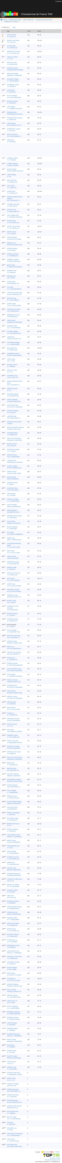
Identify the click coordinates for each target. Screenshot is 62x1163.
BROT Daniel (10, 551)
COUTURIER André (12, 405)
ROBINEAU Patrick (12, 735)
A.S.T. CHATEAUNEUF (13, 1135)
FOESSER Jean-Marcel (13, 309)
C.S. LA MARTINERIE (13, 344)
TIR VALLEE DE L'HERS (14, 473)
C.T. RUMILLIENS (12, 936)
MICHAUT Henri (11, 209)
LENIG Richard (11, 123)
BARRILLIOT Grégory (13, 884)
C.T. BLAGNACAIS (12, 764)
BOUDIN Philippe (12, 967)
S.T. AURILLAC (11, 36)
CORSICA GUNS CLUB (14, 429)
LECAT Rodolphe (12, 504)
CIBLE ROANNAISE (13, 479)
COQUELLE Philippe (13, 1084)
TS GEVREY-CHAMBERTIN (15, 534)
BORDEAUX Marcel (12, 1017)
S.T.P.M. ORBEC (12, 969)
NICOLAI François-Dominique (15, 427)
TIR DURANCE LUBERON (14, 731)
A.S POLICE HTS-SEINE (14, 239)
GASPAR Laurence (12, 663)
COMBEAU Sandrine (13, 259)
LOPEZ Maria (11, 1139)
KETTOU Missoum (12, 134)
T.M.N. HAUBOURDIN (13, 457)
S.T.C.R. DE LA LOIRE (13, 547)
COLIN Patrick (11, 521)
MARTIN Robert (11, 702)
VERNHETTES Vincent (13, 51)
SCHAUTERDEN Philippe (14, 801)
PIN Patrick (10, 287)
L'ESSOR (9, 423)
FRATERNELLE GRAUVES (15, 114)
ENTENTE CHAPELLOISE (14, 244)
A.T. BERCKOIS (11, 119)
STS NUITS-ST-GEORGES (14, 407)
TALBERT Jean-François (14, 652)
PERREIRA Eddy (12, 112)
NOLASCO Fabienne (13, 774)
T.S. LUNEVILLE (11, 187)
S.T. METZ (10, 1130)
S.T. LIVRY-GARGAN (13, 300)
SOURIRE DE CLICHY (13, 512)
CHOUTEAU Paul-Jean (13, 573)
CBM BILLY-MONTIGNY (14, 523)
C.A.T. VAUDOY (11, 233)
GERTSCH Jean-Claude (14, 752)
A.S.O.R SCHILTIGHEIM (14, 305)
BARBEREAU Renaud (13, 315)
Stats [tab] (14, 27)
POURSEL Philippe (12, 331)
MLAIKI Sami (10, 1045)
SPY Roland (10, 532)
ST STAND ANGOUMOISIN (15, 665)
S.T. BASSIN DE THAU (13, 632)
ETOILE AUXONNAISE (13, 720)
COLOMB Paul (11, 978)
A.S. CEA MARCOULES (14, 333)
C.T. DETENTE (11, 704)
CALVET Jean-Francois (13, 226)
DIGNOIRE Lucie (12, 1128)
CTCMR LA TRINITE (13, 165)
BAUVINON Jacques (13, 818)
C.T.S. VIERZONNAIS (13, 501)
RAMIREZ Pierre (11, 270)
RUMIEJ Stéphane (12, 785)
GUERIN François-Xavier (14, 421)
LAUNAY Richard (12, 1023)
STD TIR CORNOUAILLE (14, 468)
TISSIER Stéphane (12, 163)
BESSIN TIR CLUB (12, 1107)
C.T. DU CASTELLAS (13, 53)
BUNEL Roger (11, 265)
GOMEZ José (11, 538)
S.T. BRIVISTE (11, 569)
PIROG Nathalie (11, 851)
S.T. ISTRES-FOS (12, 621)
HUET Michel (10, 578)
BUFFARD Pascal (12, 1144)
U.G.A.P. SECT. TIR (12, 377)
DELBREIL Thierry (12, 326)
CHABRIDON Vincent (13, 353)
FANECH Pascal (11, 471)
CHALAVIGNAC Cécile (13, 835)
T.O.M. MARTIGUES (13, 311)
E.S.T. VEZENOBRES (13, 919)
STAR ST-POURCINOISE (14, 355)
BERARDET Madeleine (13, 1012)
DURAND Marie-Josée (13, 1034)
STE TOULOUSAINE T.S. (14, 136)
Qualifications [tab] (6, 27)
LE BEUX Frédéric (12, 466)
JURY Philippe (11, 106)
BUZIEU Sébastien (12, 527)
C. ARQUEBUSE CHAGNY (14, 742)
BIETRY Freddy (11, 1039)
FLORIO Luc (10, 713)
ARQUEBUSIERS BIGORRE (15, 70)
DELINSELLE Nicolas (13, 589)
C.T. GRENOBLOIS (12, 256)
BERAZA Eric (11, 763)
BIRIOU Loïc (10, 646)
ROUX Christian (11, 989)
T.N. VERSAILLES (12, 47)
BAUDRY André (11, 600)
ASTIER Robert (11, 220)
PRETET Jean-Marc (12, 741)
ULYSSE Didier (11, 46)
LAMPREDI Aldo (11, 416)
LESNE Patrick (11, 191)
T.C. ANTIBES (11, 892)
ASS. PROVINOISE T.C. (14, 418)
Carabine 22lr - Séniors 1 (11, 21)
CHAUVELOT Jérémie (13, 746)
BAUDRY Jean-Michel (13, 40)
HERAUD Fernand (12, 995)
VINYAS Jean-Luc (12, 1001)
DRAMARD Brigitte (12, 1028)
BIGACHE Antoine (12, 613)
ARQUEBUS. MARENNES (14, 75)
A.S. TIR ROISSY (12, 1096)
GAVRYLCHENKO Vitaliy (14, 669)
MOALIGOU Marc (12, 62)
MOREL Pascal (11, 840)
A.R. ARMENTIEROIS (13, 908)
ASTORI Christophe (12, 410)
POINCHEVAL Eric (12, 912)
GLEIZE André (11, 281)
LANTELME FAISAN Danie (14, 292)
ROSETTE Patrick (12, 1056)
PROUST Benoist (12, 724)
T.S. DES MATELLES (13, 563)
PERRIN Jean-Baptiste (13, 812)
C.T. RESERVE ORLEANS (14, 108)
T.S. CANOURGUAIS (13, 864)
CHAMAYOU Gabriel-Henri (14, 879)
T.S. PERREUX (11, 86)
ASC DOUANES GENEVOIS (15, 171)
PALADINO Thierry (12, 488)
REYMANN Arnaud (12, 1100)
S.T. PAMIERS (11, 366)
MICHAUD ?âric (11, 868)
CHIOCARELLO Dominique (15, 1133)
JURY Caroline (11, 674)
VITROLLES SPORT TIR (14, 339)
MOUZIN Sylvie (11, 929)
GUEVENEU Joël (12, 685)
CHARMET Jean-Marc (13, 204)
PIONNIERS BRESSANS (14, 875)
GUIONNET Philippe (13, 79)
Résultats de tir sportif (15, 19)
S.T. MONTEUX (11, 92)
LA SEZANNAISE (12, 809)
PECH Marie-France (12, 1111)
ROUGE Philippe (12, 169)
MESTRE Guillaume (12, 829)
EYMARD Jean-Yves (13, 857)
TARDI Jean (10, 895)
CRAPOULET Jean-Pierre (14, 956)
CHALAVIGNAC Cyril (13, 951)
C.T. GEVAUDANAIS (13, 81)
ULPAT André (11, 90)
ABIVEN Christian (12, 641)
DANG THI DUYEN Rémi (14, 438)
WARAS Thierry (11, 1078)
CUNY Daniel (11, 185)
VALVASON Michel (12, 433)
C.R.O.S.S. (10, 1063)
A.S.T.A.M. (10, 847)
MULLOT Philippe (12, 95)
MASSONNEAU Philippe (14, 779)
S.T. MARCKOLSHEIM (13, 1019)
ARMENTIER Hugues (13, 562)
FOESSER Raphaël (12, 394)
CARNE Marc (11, 337)
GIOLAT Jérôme (11, 35)
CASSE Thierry (11, 691)
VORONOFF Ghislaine (13, 962)
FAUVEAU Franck (12, 364)
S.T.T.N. (9, 176)
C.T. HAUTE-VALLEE (13, 798)
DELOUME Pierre (12, 348)
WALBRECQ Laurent (13, 84)
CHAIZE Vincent (11, 556)
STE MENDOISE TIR (13, 283)
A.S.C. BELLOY (11, 42)
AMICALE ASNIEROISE (14, 506)
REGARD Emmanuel (13, 901)
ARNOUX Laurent (12, 696)
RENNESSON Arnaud (13, 945)
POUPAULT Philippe (13, 499)
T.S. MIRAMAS (11, 272)
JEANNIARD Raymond (13, 873)
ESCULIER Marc (12, 180)
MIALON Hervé (11, 707)
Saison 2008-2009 (28, 19)
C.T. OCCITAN (11, 130)
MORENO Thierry (12, 796)
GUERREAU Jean (12, 375)
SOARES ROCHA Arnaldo (14, 516)
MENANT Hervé (11, 232)
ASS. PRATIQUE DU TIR (14, 125)
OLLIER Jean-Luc (12, 940)
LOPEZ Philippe (11, 174)
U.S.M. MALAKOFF (12, 610)
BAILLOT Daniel (11, 1117)
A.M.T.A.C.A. (10, 881)
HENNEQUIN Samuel (13, 718)
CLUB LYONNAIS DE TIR (14, 294)
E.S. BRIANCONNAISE (13, 1013)
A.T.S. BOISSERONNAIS (14, 289)
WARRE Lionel (11, 243)
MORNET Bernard (12, 388)
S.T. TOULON (11, 615)
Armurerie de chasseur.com (52, 1160)
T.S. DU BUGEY (11, 250)
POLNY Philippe (11, 790)
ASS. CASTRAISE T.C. (13, 200)
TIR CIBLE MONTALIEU (14, 261)
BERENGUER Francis (13, 823)
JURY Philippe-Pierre (13, 215)
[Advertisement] (29, 150)
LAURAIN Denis (11, 460)
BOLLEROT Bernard (13, 934)
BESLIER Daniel (11, 298)
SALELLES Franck (12, 807)
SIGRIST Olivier (11, 303)
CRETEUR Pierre (12, 455)
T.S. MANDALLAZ (12, 434)
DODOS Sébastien (12, 399)
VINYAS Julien (11, 359)
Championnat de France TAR (43, 19)
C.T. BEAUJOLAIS (12, 206)
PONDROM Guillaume (13, 449)
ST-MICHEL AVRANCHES (14, 267)
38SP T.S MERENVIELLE (14, 540)
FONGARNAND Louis (13, 846)
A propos (37, 1152)
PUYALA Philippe (12, 630)
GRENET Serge (11, 1067)
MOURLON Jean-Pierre (13, 635)
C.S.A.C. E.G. (11, 1080)
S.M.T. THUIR (11, 278)
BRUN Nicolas (11, 973)
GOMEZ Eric (10, 140)
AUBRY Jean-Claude (13, 923)
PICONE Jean (11, 658)
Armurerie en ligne (55, 1158)
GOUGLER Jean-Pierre (13, 1072)
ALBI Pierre (10, 1122)
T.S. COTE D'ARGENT (13, 580)
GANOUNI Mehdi (12, 237)
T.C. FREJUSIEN (12, 517)
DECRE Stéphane (12, 510)
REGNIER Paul (11, 276)
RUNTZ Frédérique (12, 1006)
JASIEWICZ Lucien (12, 595)
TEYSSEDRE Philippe (13, 342)
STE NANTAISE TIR (12, 770)
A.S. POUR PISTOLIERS (14, 97)
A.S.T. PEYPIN (11, 495)
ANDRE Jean (11, 862)
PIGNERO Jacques (12, 68)
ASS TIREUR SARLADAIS (14, 670)
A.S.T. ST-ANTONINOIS (14, 327)
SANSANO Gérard (12, 482)
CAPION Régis (11, 493)
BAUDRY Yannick (12, 444)
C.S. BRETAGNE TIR (13, 211)
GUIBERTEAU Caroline (13, 129)
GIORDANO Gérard (12, 619)
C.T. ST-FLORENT (12, 941)
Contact (57, 1152)
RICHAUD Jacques (12, 101)
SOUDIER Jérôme (12, 248)
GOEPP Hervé (11, 584)
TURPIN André (11, 320)
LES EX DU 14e (11, 897)
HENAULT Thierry (12, 370)
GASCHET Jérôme (12, 890)
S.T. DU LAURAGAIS (13, 886)
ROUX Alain (10, 729)
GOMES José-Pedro (13, 1095)
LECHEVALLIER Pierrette (14, 1106)
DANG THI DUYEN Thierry (14, 757)
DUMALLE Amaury (12, 680)
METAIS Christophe (12, 73)
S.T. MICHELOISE (12, 64)
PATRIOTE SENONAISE (14, 1058)
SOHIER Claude (11, 1050)
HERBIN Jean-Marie (13, 1089)
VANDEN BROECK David (14, 906)
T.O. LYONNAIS (11, 160)
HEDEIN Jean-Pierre (13, 254)
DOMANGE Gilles (12, 918)
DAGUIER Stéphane (13, 984)
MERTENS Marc (11, 768)
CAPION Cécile (11, 1061)
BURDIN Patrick (11, 477)
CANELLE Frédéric (12, 57)
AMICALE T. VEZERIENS (14, 836)
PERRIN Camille (11, 567)
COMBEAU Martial (12, 158)
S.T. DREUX (10, 484)
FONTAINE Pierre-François (14, 118)
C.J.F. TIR (10, 59)
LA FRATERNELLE (12, 316)
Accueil (5, 19)
